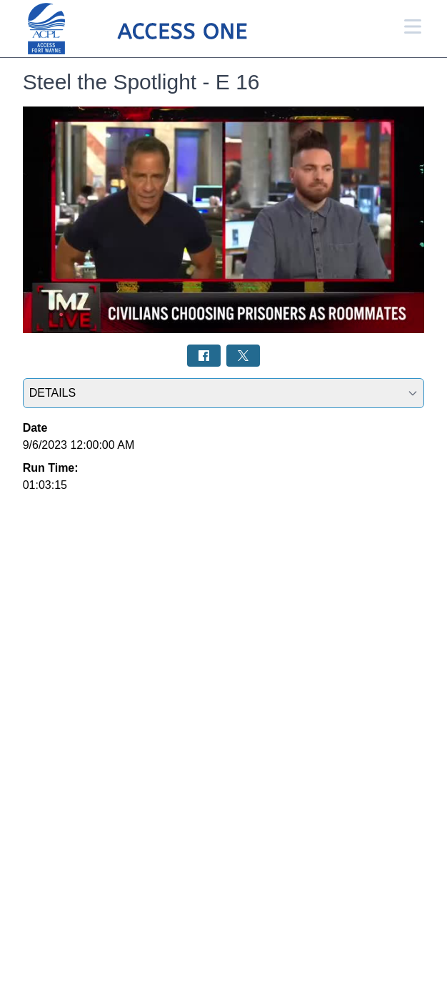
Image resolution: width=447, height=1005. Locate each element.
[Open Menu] (412, 26)
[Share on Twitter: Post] (243, 356)
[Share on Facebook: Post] (204, 356)
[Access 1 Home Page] (165, 29)
